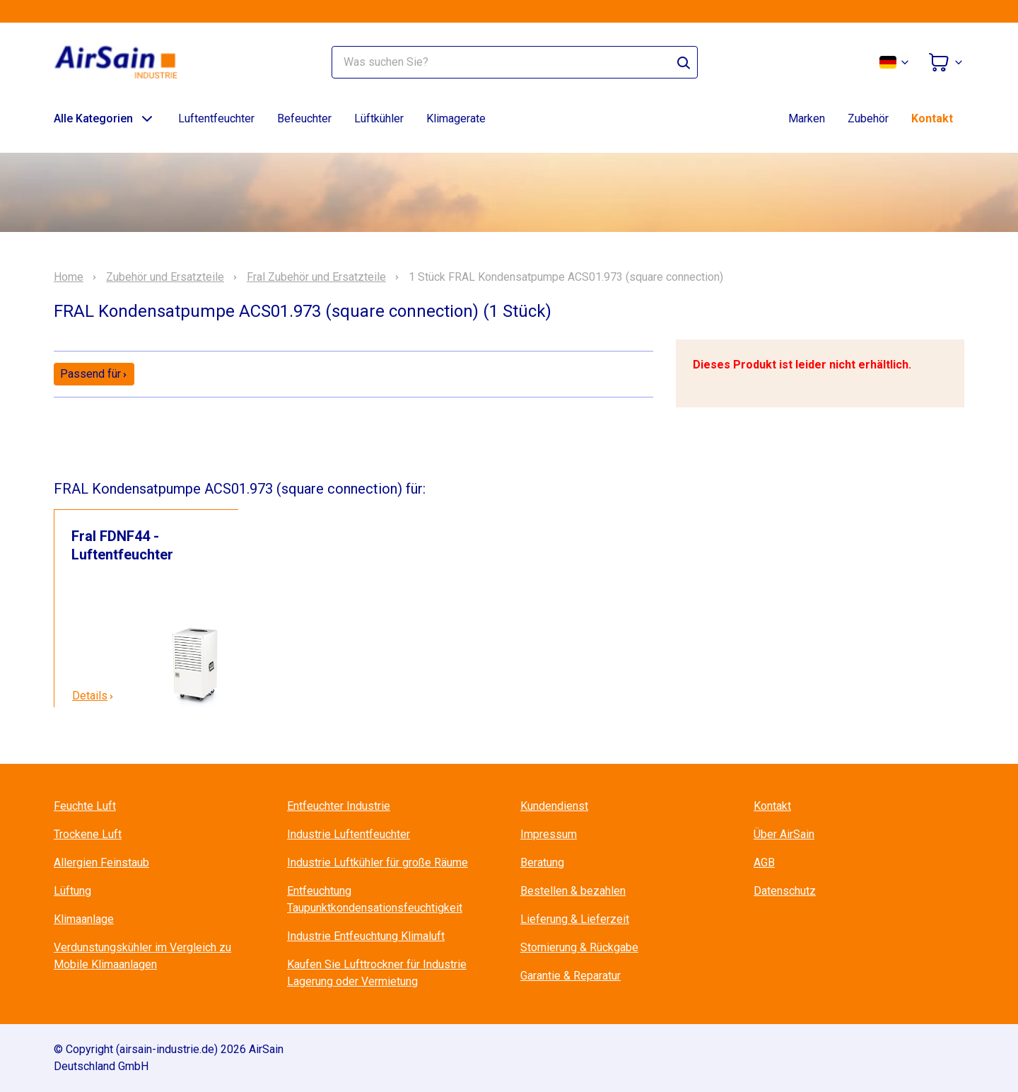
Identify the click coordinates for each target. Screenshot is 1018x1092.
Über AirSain (784, 834)
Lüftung (72, 891)
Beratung (542, 862)
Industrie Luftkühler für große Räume (377, 862)
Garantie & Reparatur (570, 975)
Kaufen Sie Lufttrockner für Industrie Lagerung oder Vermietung (377, 973)
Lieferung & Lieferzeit (574, 919)
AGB (764, 862)
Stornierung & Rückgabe (579, 947)
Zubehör (868, 118)
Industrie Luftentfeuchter (348, 834)
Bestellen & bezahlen (573, 891)
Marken (806, 118)
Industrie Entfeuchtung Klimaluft (366, 936)
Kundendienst (554, 806)
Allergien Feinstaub (101, 862)
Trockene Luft (88, 834)
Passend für (94, 374)
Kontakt (932, 118)
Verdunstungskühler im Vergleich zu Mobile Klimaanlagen (142, 956)
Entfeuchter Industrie (338, 806)
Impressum (548, 834)
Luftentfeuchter (216, 118)
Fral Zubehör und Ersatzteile (316, 277)
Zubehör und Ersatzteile (165, 277)
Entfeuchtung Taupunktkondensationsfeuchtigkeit (374, 899)
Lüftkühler (379, 118)
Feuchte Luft (85, 806)
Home (68, 277)
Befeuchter (304, 118)
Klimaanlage (84, 919)
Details (93, 695)
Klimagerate (456, 118)
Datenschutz (785, 891)
